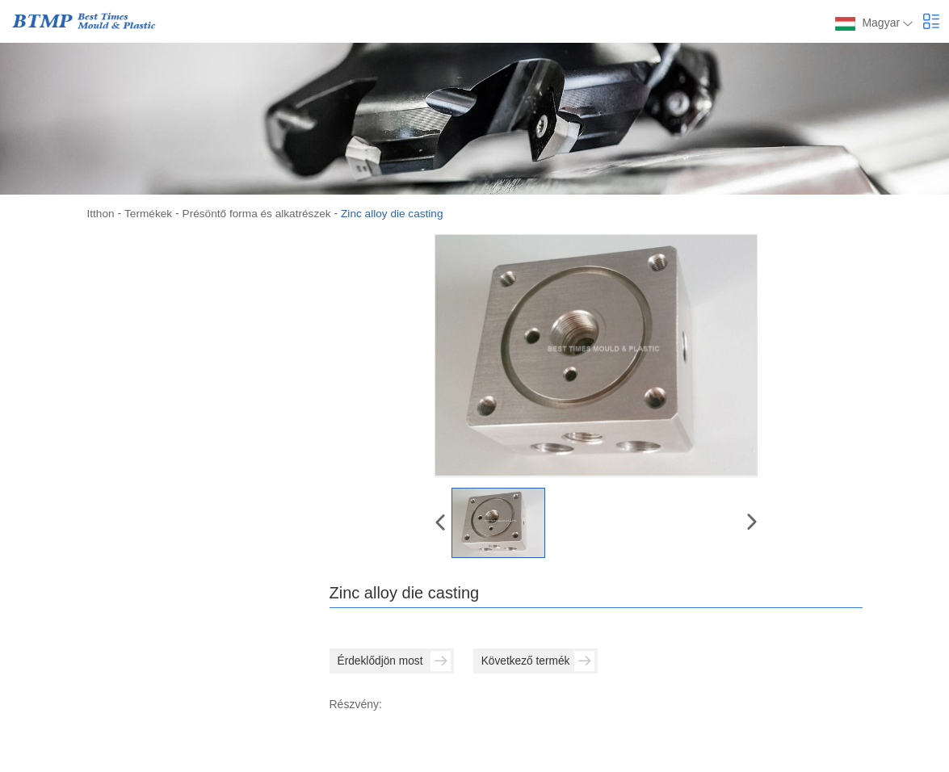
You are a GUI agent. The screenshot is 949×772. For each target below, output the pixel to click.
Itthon (101, 213)
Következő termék (546, 661)
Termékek (149, 213)
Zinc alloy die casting (398, 213)
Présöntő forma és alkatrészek (260, 213)
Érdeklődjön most (397, 661)
